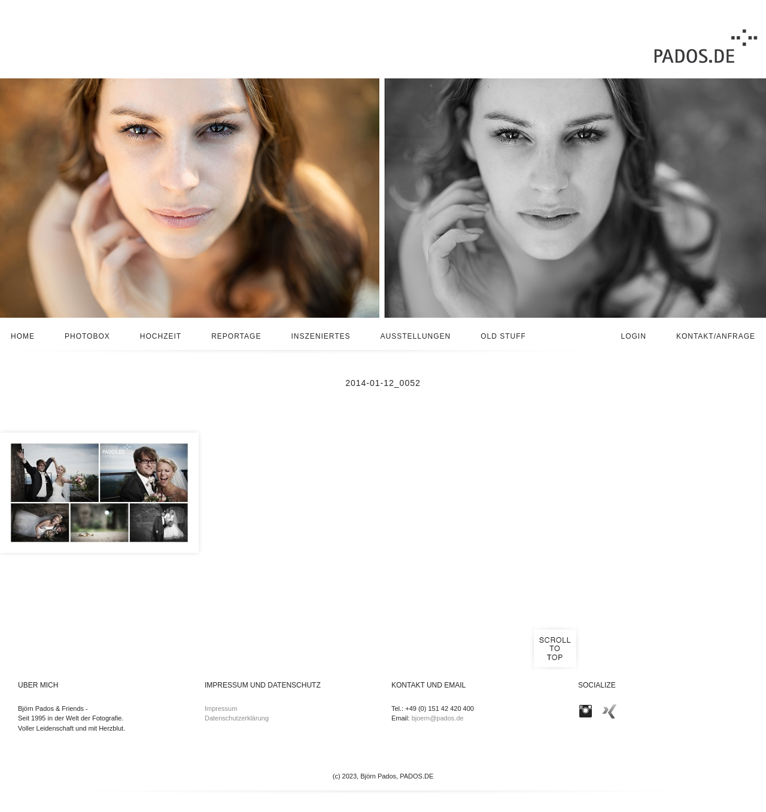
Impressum (221, 708)
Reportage (236, 336)
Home (23, 336)
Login (633, 336)
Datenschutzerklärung (237, 718)
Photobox (87, 336)
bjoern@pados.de (438, 718)
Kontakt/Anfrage (715, 336)
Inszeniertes (320, 336)
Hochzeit (160, 336)
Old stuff (503, 336)
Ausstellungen (416, 336)
